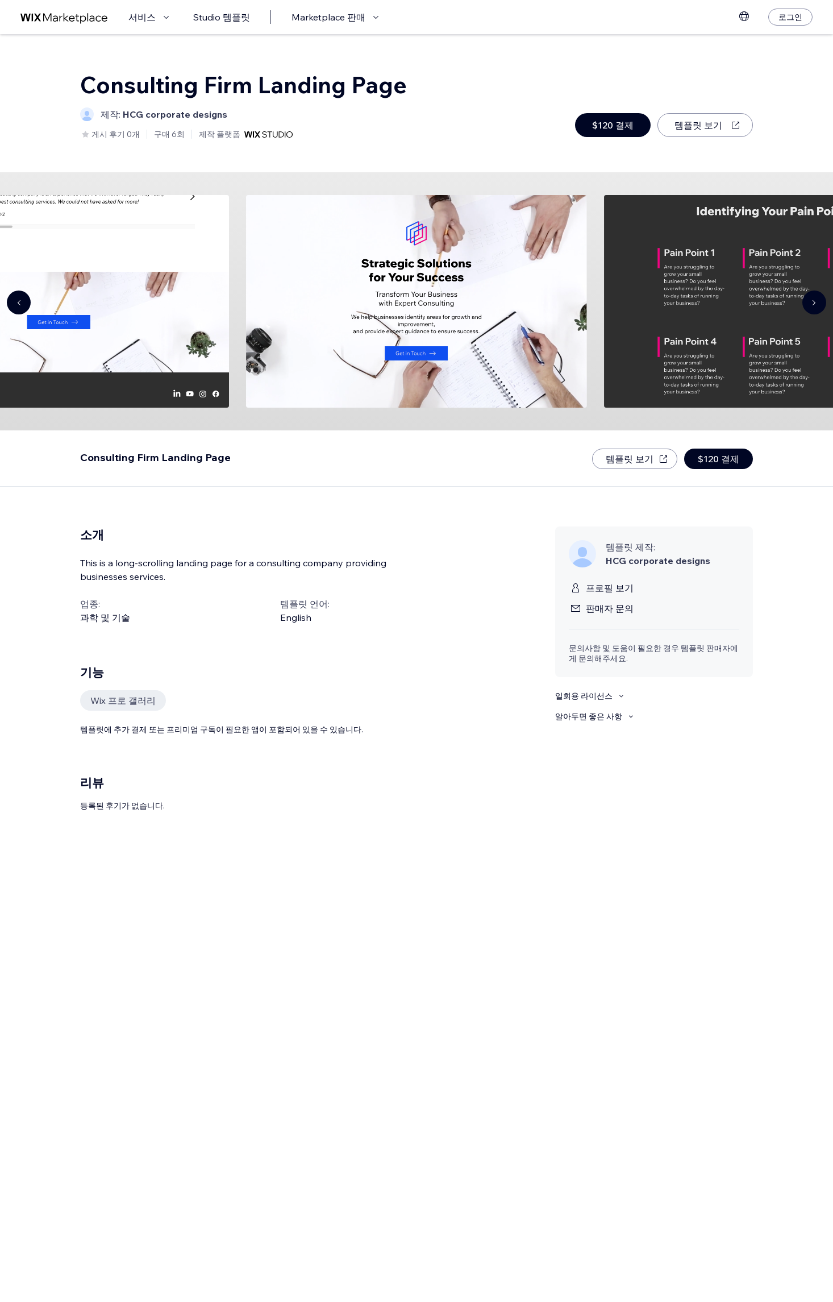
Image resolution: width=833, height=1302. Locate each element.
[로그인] (790, 17)
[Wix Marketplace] (64, 17)
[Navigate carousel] (19, 302)
